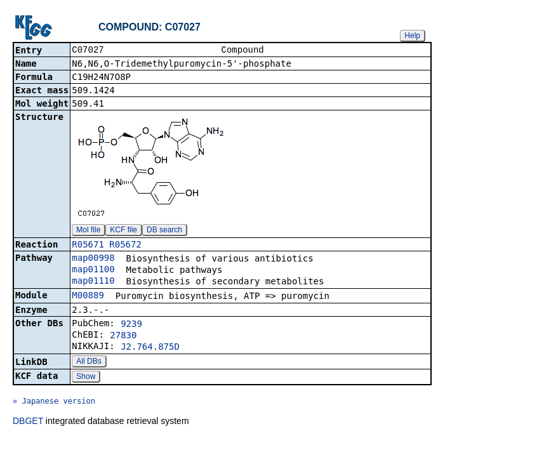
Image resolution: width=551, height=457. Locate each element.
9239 (131, 325)
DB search (164, 231)
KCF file (123, 231)
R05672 (125, 246)
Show (85, 377)
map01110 (93, 282)
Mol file (88, 231)
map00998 (93, 259)
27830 (123, 336)
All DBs (88, 362)
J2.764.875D (150, 348)
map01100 (93, 270)
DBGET (28, 422)
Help (412, 35)
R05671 (88, 246)
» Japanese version (54, 402)
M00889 (88, 296)
